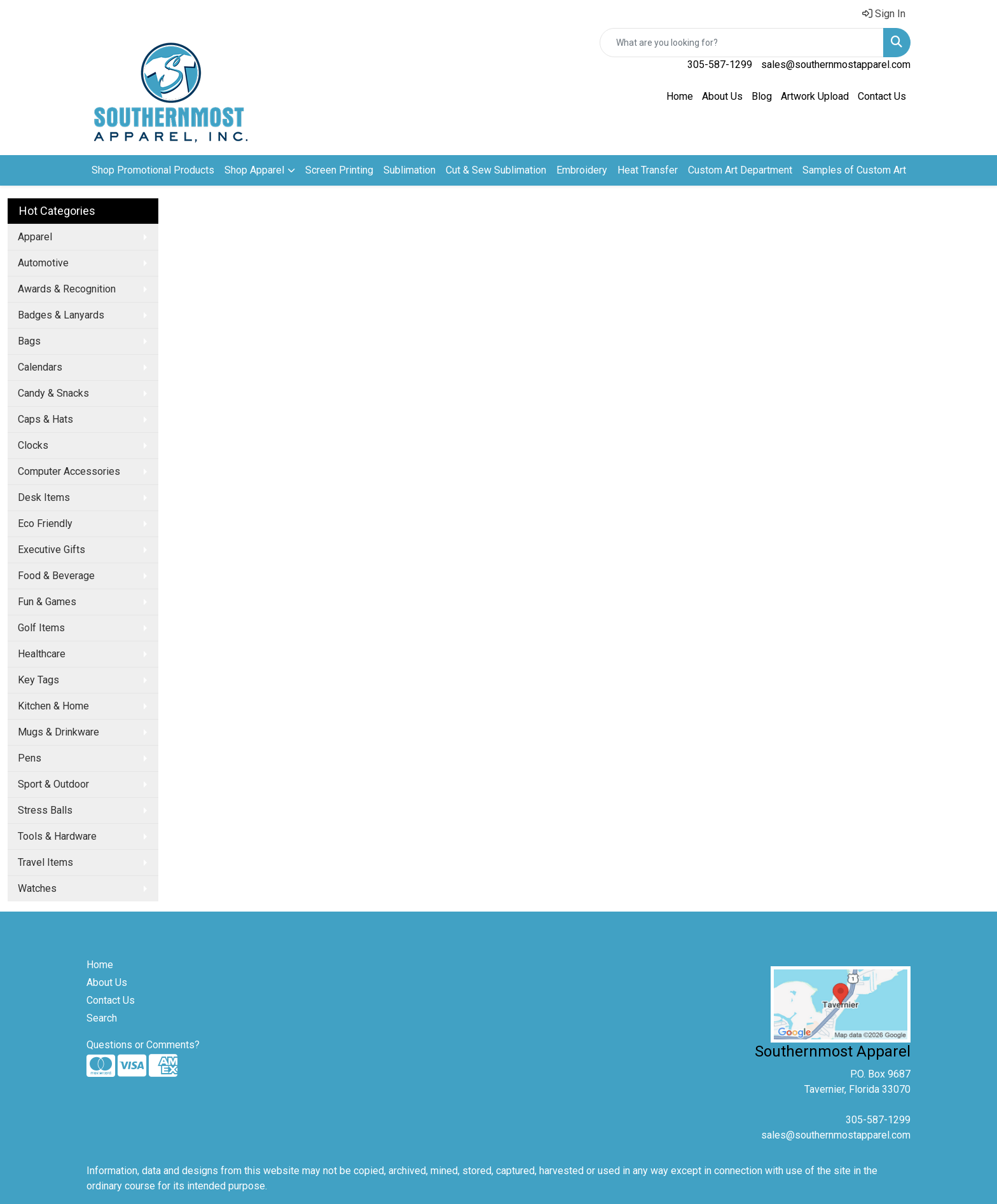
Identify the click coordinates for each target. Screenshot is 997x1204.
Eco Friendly (45, 523)
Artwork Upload (815, 96)
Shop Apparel (254, 170)
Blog (762, 96)
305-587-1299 (719, 64)
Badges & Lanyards (61, 315)
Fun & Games (47, 602)
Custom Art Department (740, 170)
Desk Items (44, 497)
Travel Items (45, 862)
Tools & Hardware (57, 836)
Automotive (43, 263)
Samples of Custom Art (854, 170)
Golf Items (41, 628)
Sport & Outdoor (53, 784)
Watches (37, 888)
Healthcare (41, 654)
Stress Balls (45, 810)
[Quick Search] (742, 42)
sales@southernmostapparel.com (836, 64)
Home (679, 96)
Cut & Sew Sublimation (496, 170)
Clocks (33, 445)
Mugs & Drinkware (58, 732)
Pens (29, 758)
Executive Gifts (51, 550)
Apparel (35, 237)
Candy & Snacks (53, 393)
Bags (29, 341)
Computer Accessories (69, 471)
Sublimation (409, 170)
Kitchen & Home (53, 706)
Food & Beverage (56, 576)
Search (101, 1018)
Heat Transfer (647, 170)
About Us (722, 96)
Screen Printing (339, 170)
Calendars (40, 367)
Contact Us (882, 96)
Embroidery (581, 170)
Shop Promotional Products (153, 170)
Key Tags (38, 680)
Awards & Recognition (67, 289)
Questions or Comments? (143, 1045)
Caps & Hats (45, 419)
